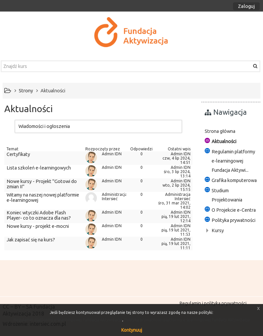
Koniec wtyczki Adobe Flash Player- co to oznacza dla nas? (39, 215)
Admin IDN (112, 154)
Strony (26, 90)
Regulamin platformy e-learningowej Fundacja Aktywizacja (68, 320)
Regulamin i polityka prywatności (213, 303)
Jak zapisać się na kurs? (31, 239)
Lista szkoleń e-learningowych (39, 167)
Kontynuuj (131, 330)
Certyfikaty (18, 154)
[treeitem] (231, 131)
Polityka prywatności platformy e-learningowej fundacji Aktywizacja (187, 320)
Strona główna (220, 131)
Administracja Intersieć (114, 196)
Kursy (218, 230)
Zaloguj (246, 6)
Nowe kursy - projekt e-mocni (38, 226)
